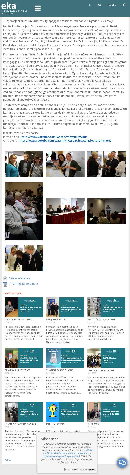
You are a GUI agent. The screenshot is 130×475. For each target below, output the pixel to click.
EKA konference (19, 278)
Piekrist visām (71, 469)
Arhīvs (8, 459)
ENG (99, 5)
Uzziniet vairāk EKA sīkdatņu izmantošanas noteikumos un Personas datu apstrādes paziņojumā (68, 453)
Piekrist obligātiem (87, 469)
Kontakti (112, 5)
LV (90, 5)
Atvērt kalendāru (13, 293)
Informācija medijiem (23, 283)
